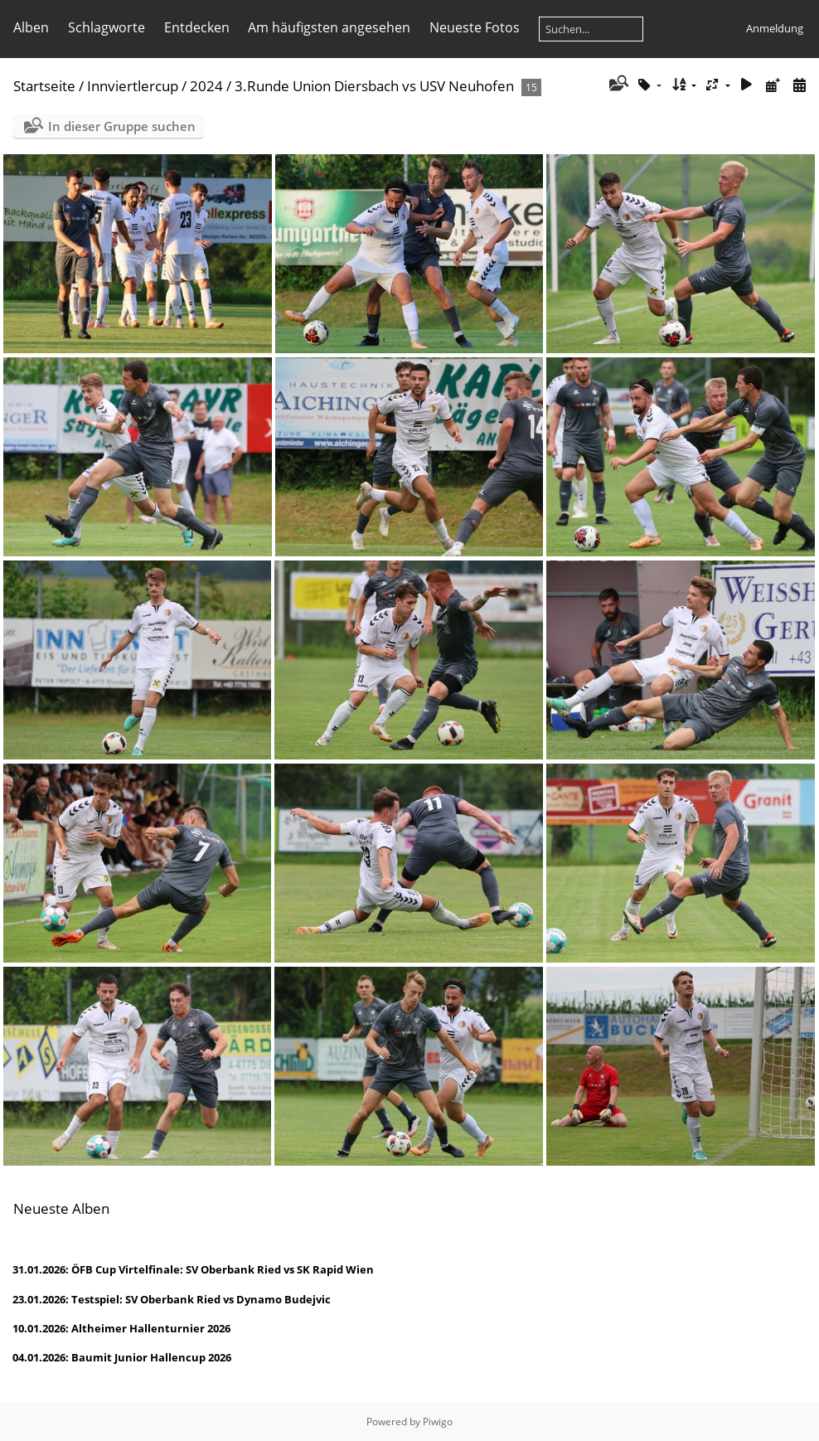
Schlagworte (106, 27)
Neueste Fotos (474, 27)
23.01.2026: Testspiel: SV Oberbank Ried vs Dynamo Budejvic (171, 1299)
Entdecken (197, 27)
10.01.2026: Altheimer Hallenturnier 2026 (121, 1328)
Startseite (44, 85)
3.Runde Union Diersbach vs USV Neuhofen (374, 85)
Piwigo (438, 1421)
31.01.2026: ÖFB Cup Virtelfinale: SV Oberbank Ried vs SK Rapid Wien (193, 1269)
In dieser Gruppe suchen (122, 126)
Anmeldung (774, 28)
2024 (206, 85)
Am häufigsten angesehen (329, 27)
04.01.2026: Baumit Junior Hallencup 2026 (121, 1357)
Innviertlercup (132, 85)
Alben (31, 27)
